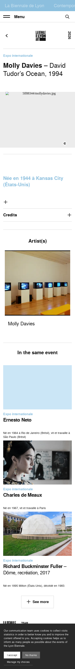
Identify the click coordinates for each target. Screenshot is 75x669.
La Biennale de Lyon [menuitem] (24, 5)
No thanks (31, 655)
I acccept (12, 655)
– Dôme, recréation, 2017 (34, 569)
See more (37, 601)
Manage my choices (18, 662)
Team (24, 623)
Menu (14, 17)
